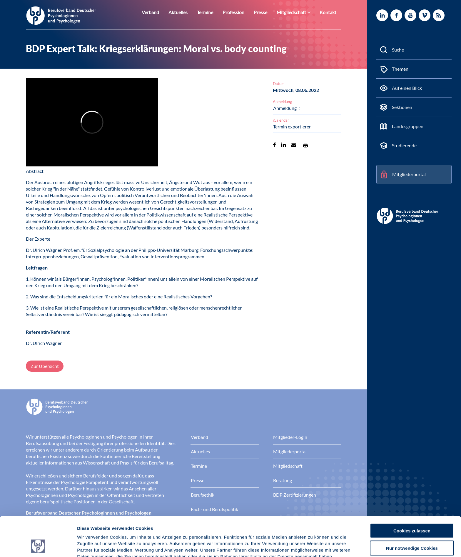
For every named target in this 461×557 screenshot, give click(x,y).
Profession (241, 12)
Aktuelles (189, 12)
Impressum (89, 526)
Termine (214, 12)
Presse (266, 12)
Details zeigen (313, 545)
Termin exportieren (292, 126)
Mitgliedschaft (295, 12)
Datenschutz (121, 526)
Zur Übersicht (45, 366)
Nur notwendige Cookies (412, 510)
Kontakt (329, 12)
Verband (163, 12)
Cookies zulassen (411, 493)
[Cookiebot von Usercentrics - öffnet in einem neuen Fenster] (38, 545)
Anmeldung (285, 108)
